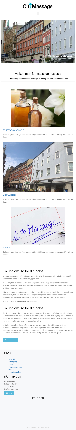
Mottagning (13, 362)
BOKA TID (7, 248)
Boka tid (12, 359)
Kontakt (11, 364)
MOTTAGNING (9, 195)
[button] (38, 13)
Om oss (11, 370)
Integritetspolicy (15, 372)
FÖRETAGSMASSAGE (13, 130)
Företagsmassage (15, 367)
